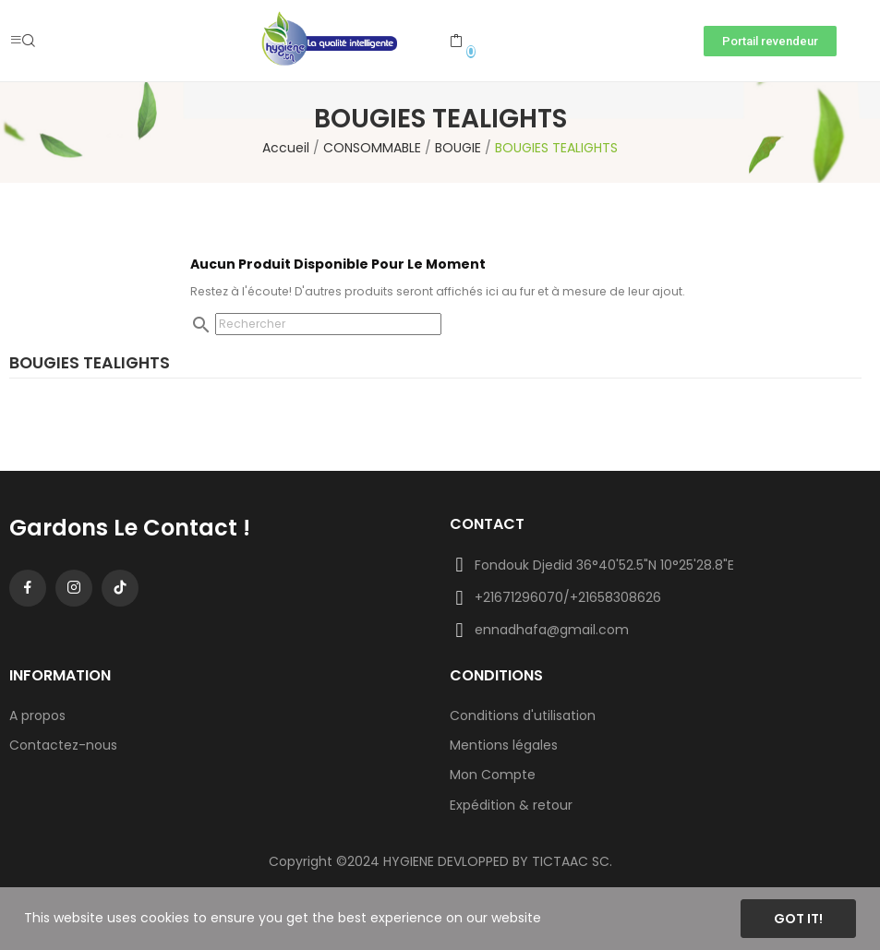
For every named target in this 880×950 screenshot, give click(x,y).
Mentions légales (504, 745)
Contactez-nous (63, 745)
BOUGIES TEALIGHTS (89, 364)
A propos (37, 715)
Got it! (798, 918)
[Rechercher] (328, 324)
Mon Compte (493, 774)
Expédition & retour (511, 805)
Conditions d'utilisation (523, 715)
